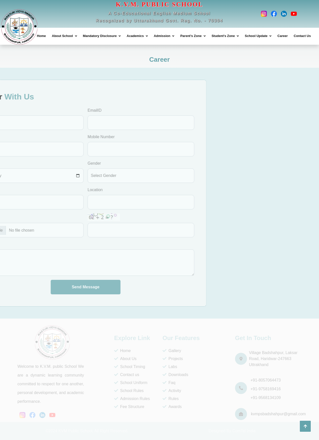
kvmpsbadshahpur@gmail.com (278, 414)
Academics (135, 36)
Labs (169, 367)
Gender (42, 163)
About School (62, 36)
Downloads (175, 375)
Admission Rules (132, 399)
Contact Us (302, 36)
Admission (162, 36)
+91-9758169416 (265, 389)
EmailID (43, 110)
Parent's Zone (190, 36)
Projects (172, 359)
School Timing (129, 367)
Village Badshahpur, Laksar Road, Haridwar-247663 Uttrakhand (273, 359)
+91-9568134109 (265, 398)
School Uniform (130, 383)
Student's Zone (223, 36)
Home (41, 36)
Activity (171, 391)
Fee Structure (129, 407)
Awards (172, 407)
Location (43, 190)
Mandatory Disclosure (100, 36)
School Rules (129, 391)
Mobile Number (49, 137)
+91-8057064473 (265, 380)
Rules (170, 399)
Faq (168, 383)
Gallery (171, 351)
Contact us (126, 375)
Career (282, 36)
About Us (125, 359)
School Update (256, 36)
